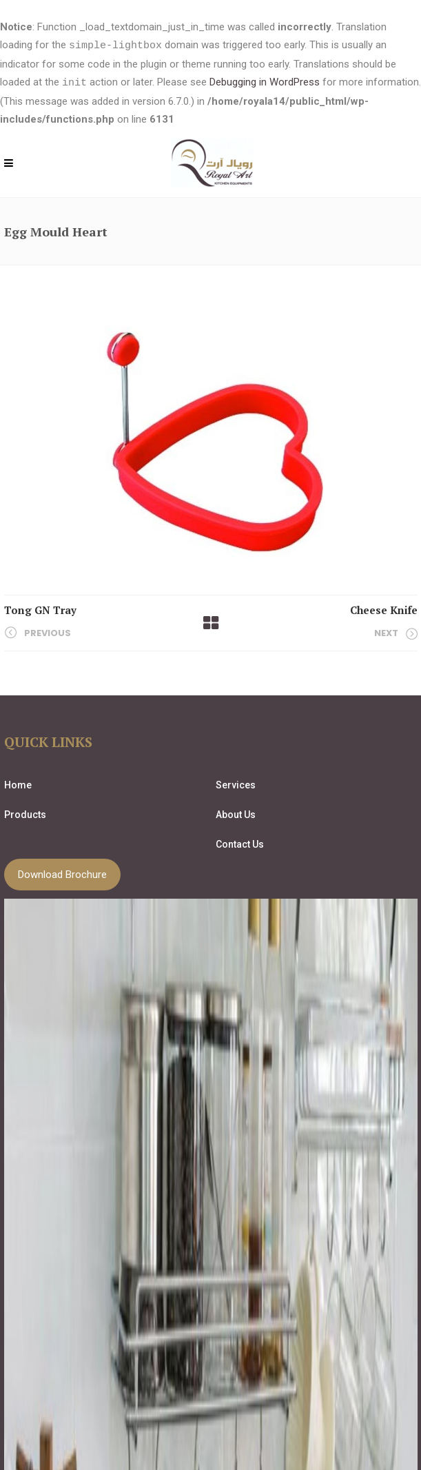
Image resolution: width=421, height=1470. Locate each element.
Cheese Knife (384, 608)
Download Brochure (62, 873)
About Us (236, 813)
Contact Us (240, 842)
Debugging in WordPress (264, 82)
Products (25, 813)
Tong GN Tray (40, 608)
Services (236, 783)
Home (18, 783)
